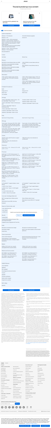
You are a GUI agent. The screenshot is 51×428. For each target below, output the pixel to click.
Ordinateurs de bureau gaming (6, 388)
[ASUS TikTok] (24, 407)
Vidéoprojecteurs (4, 383)
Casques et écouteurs (16, 389)
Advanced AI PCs (40, 373)
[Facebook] (9, 407)
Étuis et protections (16, 394)
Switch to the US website (29, 215)
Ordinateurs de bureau (5, 386)
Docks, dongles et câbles (17, 397)
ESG (38, 366)
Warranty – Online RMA (29, 381)
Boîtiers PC (3, 398)
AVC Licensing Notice (41, 380)
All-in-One (2, 385)
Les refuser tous (35, 425)
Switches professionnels (17, 382)
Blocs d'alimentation (16, 368)
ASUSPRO (39, 376)
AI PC (39, 371)
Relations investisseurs (29, 371)
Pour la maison (3, 371)
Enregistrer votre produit (30, 387)
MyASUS (27, 398)
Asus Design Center (41, 375)
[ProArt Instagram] (27, 407)
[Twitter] (13, 407)
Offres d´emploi (28, 368)
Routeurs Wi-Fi (15, 379)
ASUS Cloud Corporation (30, 376)
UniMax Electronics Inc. (29, 378)
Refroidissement (15, 366)
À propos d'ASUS (28, 366)
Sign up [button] (17, 403)
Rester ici (19, 215)
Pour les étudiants (4, 376)
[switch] (2, 30)
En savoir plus (11, 25)
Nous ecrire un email (29, 389)
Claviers (14, 386)
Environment (40, 368)
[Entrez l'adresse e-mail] (8, 404)
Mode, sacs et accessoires (17, 392)
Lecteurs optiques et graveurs (18, 371)
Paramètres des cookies (25, 425)
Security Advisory (28, 395)
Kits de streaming (16, 391)
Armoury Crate (40, 383)
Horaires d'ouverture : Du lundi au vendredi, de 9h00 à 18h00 (31, 393)
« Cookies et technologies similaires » (31, 423)
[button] (1, 1)
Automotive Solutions (41, 378)
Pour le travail (3, 373)
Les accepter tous (45, 425)
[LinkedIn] (16, 407)
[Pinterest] (20, 407)
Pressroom (27, 373)
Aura (38, 385)
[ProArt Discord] (31, 407)
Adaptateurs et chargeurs (17, 396)
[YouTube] (6, 407)
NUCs (2, 390)
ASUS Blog (39, 381)
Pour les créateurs (4, 375)
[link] (25, 1)
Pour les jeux (3, 378)
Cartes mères (3, 395)
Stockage (14, 373)
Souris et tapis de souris (17, 387)
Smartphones (3, 368)
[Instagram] (2, 407)
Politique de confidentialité (22, 411)
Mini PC (2, 391)
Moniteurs (2, 381)
